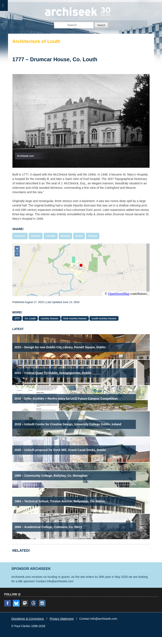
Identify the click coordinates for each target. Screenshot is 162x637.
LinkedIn (50, 236)
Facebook (19, 236)
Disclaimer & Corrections (27, 618)
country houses (49, 318)
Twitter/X (35, 236)
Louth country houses (104, 318)
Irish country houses (74, 318)
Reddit (79, 236)
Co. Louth (30, 318)
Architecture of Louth (36, 41)
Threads (92, 236)
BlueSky (65, 236)
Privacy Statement (62, 618)
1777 (17, 318)
